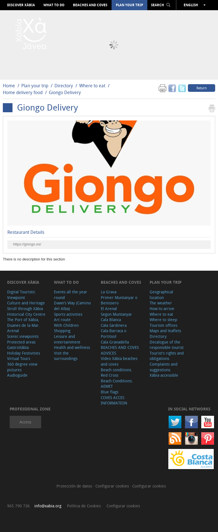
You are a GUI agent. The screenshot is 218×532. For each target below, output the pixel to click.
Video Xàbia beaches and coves (119, 361)
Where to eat (92, 85)
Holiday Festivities (23, 353)
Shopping (62, 330)
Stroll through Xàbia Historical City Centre (26, 311)
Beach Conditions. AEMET (117, 383)
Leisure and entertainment (67, 339)
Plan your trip (129, 5)
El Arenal (109, 308)
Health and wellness (72, 347)
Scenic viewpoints (23, 336)
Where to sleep (163, 319)
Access (25, 422)
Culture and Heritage (26, 303)
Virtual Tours (18, 358)
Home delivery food (23, 92)
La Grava (108, 291)
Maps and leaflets (165, 330)
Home (9, 85)
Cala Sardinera (114, 325)
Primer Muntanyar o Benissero (119, 300)
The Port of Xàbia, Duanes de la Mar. (23, 322)
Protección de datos (74, 486)
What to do (53, 5)
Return (201, 88)
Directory (63, 85)
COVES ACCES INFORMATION (114, 400)
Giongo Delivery (65, 92)
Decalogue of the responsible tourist (167, 344)
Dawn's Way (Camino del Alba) (72, 305)
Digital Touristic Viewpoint (21, 294)
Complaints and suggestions (163, 366)
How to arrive (162, 308)
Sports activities (68, 314)
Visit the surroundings (65, 355)
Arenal (13, 330)
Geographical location (161, 294)
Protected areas (21, 342)
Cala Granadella (115, 342)
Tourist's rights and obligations (167, 355)
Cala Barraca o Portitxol (113, 333)
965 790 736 (18, 505)
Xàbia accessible (164, 375)
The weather (161, 303)
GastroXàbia (18, 347)
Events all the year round (70, 294)
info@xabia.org (47, 505)
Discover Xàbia (21, 5)
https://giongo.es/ (27, 244)
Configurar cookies (112, 486)
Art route (62, 319)
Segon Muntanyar (116, 314)
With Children (66, 325)
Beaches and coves (90, 5)
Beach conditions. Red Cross (116, 372)
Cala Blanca (111, 319)
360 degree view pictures (22, 366)
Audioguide (17, 375)
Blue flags (109, 392)
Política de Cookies (84, 505)
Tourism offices (163, 325)
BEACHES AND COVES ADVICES (120, 350)
